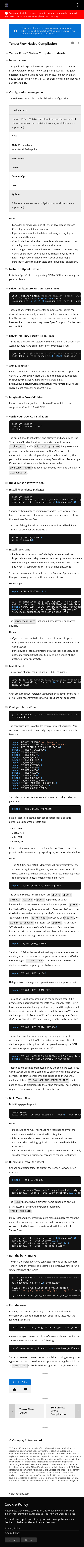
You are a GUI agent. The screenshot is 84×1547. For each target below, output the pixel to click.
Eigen (38, 261)
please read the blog (48, 16)
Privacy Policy (12, 1528)
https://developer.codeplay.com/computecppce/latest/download (47, 566)
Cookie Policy (12, 1532)
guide (23, 83)
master (15, 167)
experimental (19, 237)
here (71, 253)
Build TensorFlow (53, 872)
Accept (12, 1540)
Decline (28, 1540)
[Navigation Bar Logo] (6, 5)
